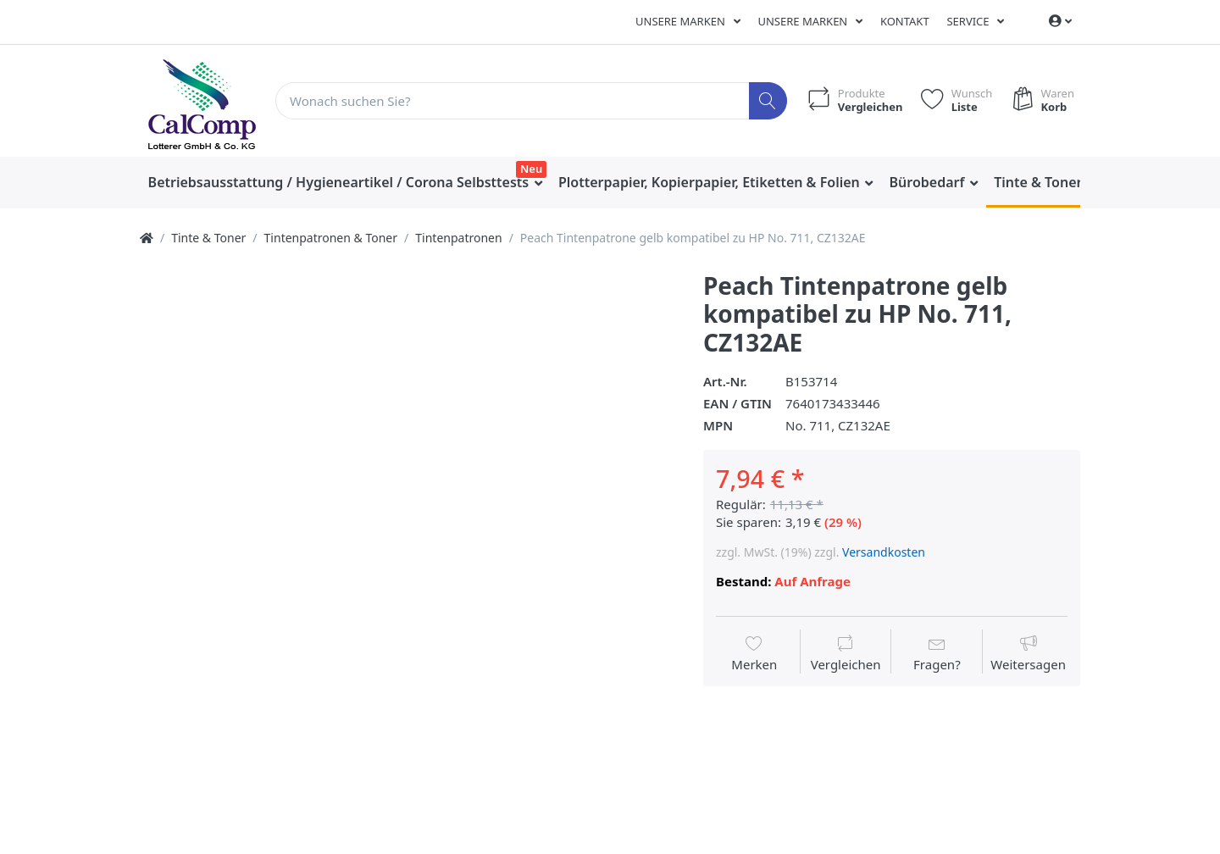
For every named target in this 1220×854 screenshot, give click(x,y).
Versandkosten (883, 552)
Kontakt (904, 21)
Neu (531, 168)
